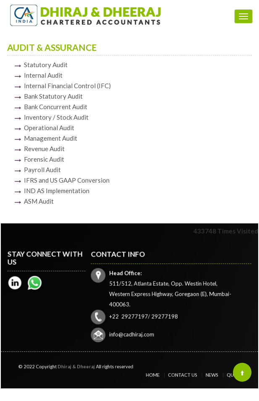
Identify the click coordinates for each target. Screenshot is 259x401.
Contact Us (184, 375)
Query (225, 375)
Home (160, 375)
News (207, 375)
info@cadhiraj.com (133, 333)
